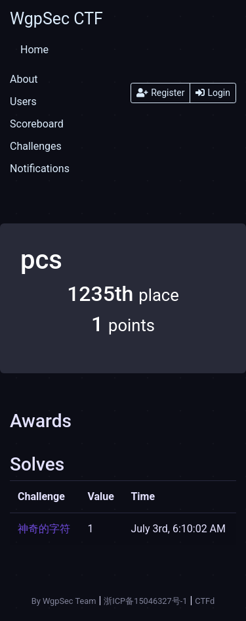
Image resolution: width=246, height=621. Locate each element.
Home (34, 49)
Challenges (36, 146)
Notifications (40, 168)
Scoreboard (37, 124)
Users (23, 101)
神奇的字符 (44, 528)
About (24, 79)
